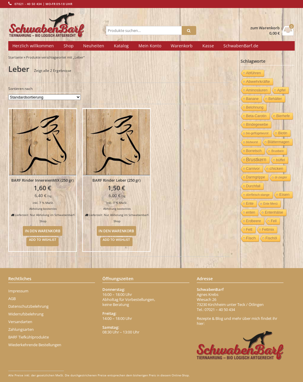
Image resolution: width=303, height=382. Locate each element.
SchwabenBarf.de (240, 46)
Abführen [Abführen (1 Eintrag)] (253, 73)
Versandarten (20, 321)
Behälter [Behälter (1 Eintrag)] (275, 99)
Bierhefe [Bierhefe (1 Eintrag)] (283, 116)
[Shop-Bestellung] (44, 97)
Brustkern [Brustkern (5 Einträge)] (256, 159)
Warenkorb (182, 46)
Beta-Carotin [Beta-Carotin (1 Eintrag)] (256, 116)
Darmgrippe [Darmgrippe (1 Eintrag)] (255, 177)
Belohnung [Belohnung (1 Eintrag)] (255, 107)
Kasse (208, 46)
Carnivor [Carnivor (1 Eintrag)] (253, 169)
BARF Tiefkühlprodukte (28, 337)
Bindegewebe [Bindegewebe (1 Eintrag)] (257, 125)
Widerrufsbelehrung (25, 314)
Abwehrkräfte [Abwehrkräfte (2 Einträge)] (258, 81)
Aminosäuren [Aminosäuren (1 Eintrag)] (256, 90)
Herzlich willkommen (33, 46)
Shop (69, 46)
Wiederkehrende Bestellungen (34, 344)
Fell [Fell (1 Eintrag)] (274, 221)
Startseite (15, 57)
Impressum (18, 291)
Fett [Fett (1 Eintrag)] (249, 230)
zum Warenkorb (265, 28)
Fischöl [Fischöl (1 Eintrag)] (271, 238)
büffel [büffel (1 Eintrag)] (280, 160)
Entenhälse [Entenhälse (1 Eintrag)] (274, 212)
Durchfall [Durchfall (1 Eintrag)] (253, 186)
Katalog (121, 46)
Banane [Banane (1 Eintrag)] (252, 99)
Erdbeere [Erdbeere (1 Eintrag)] (253, 221)
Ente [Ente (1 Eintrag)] (250, 204)
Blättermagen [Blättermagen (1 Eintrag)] (278, 142)
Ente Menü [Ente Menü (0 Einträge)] (270, 203)
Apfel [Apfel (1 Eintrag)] (281, 90)
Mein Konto (149, 46)
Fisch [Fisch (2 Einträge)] (251, 238)
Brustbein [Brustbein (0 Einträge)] (277, 151)
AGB (12, 298)
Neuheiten (93, 46)
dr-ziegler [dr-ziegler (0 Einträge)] (281, 177)
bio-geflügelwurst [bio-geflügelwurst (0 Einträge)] (257, 133)
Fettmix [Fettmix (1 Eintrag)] (268, 230)
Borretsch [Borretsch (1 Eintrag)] (254, 151)
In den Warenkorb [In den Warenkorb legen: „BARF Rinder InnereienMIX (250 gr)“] (42, 230)
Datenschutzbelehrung (28, 306)
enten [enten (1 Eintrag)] (250, 212)
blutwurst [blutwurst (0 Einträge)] (252, 142)
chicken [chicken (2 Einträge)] (276, 168)
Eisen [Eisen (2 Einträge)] (284, 194)
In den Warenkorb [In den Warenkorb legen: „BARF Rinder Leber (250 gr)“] (116, 230)
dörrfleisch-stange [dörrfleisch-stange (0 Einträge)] (258, 194)
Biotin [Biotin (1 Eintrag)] (282, 133)
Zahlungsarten (21, 329)
